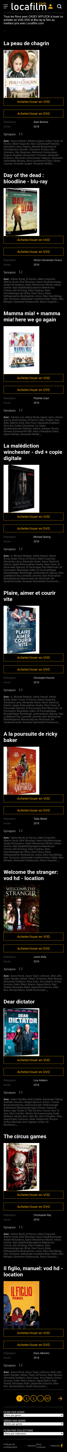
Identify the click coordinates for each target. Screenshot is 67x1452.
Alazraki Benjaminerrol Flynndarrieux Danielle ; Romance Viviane (30, 148)
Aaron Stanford (50, 561)
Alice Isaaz (32, 981)
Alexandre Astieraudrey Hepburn (33, 158)
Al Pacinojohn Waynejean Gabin (33, 568)
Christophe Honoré (44, 677)
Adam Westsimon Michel (39, 284)
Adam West (20, 984)
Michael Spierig (42, 536)
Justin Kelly (40, 956)
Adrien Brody (18, 279)
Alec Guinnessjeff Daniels (45, 143)
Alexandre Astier (31, 561)
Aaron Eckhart (19, 141)
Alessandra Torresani (34, 155)
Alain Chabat (46, 420)
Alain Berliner (41, 122)
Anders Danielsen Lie (26, 425)
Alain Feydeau (36, 290)
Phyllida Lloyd (41, 398)
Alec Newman (22, 152)
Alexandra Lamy (12, 146)
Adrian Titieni (27, 978)
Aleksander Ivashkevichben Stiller (39, 298)
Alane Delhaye (11, 434)
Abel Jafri (56, 975)
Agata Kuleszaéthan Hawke (28, 564)
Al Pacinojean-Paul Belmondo (42, 567)
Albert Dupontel (21, 143)
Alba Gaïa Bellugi (52, 296)
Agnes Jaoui (47, 417)
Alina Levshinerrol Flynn (39, 160)
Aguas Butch (44, 984)
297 (47, 1398)
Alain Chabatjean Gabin (46, 431)
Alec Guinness (11, 298)
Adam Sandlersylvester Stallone (25, 427)
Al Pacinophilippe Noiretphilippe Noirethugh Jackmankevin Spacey (30, 571)
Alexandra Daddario (48, 422)
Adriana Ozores (50, 428)
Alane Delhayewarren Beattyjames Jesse (27, 294)
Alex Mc (33, 1116)
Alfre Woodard (27, 281)
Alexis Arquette (48, 301)
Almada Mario (17, 990)
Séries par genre (15, 1420)
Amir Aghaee (29, 1122)
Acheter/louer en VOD (33, 102)
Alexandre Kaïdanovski (26, 301)
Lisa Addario (41, 1080)
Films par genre (14, 1412)
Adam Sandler (11, 978)
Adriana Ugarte (36, 141)
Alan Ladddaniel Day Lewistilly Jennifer (33, 574)
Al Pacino (31, 279)
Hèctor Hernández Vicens (48, 260)
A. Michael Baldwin (21, 555)
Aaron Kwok (17, 975)
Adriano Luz (17, 417)
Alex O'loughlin (47, 1116)
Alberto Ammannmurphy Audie (42, 1113)
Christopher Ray (42, 1215)
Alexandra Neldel (42, 163)
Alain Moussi (55, 978)
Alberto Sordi (11, 281)
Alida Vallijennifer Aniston (43, 1119)
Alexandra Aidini (21, 987)
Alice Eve (9, 425)
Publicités (55, 1446)
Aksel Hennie (19, 420)
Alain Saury (37, 293)
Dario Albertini (41, 1353)
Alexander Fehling (53, 1099)
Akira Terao (50, 564)
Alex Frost (30, 422)
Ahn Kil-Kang (20, 290)
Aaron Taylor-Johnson (37, 975)
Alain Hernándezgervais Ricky (27, 292)
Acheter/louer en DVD (33, 114)
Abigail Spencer (32, 1102)
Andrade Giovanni (13, 1102)
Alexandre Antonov (41, 987)
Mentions (32, 1446)
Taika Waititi (40, 818)
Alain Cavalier (16, 1113)
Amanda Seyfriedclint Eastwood (40, 581)
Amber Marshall (12, 1122)
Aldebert (8, 1116)
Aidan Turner (52, 141)
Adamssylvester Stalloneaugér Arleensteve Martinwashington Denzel (31, 1106)
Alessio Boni (21, 1116)
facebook (61, 1445)
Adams (26, 146)
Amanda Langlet (23, 163)
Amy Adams (46, 981)
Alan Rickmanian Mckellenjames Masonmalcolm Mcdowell (32, 577)
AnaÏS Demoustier (36, 990)
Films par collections (18, 1430)
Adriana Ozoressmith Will (18, 431)
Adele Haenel (40, 555)
